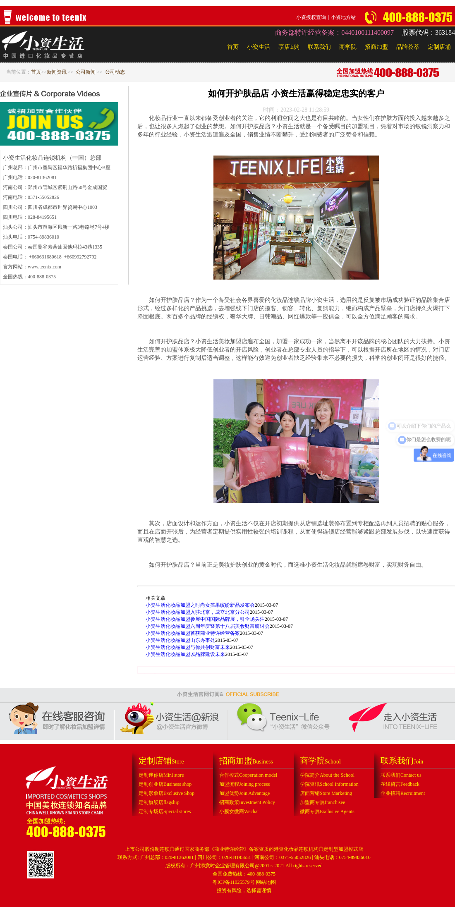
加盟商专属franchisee (322, 802)
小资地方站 (343, 17)
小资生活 (258, 47)
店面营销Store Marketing (326, 793)
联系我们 (319, 47)
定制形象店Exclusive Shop (166, 793)
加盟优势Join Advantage (244, 793)
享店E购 (288, 47)
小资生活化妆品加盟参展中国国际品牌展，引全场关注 (205, 619)
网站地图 (266, 882)
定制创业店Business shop (165, 784)
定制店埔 (439, 47)
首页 (233, 47)
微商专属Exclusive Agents (327, 811)
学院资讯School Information (329, 784)
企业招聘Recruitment (403, 793)
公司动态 (115, 72)
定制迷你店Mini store (161, 775)
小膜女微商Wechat (239, 811)
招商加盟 (376, 47)
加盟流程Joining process (244, 784)
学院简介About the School (327, 775)
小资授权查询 (311, 17)
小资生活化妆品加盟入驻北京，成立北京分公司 (198, 612)
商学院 (348, 47)
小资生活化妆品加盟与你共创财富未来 (188, 647)
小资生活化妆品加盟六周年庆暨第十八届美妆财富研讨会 (208, 626)
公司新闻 (86, 72)
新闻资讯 (57, 72)
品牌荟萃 (407, 47)
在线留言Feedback (400, 784)
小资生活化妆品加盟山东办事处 (180, 640)
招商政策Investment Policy (247, 802)
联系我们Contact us (401, 775)
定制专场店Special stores (165, 811)
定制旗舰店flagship (159, 802)
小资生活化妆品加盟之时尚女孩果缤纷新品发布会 (200, 605)
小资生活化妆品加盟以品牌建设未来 (185, 654)
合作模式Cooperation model (248, 775)
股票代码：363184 (428, 32)
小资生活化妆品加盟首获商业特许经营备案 (193, 633)
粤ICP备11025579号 (233, 882)
